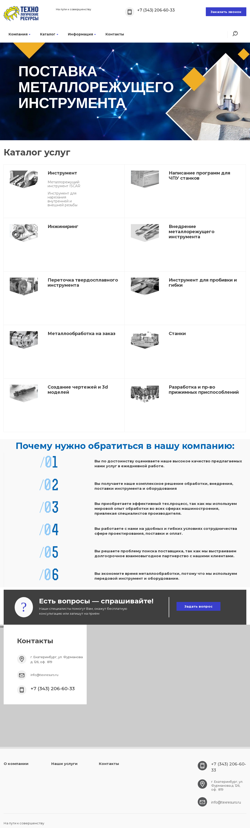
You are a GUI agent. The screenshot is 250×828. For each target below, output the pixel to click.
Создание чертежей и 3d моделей (78, 389)
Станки (177, 333)
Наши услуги (64, 763)
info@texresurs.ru (44, 675)
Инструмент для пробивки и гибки (203, 282)
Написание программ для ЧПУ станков (199, 175)
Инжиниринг (63, 226)
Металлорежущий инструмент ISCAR (64, 184)
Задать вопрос (198, 606)
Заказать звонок (226, 12)
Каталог (49, 34)
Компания (19, 34)
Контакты (114, 34)
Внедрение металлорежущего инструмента (191, 232)
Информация (82, 34)
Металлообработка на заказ (81, 333)
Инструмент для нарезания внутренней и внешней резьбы (62, 199)
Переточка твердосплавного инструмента (83, 282)
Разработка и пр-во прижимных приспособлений (204, 389)
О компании (16, 763)
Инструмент (62, 173)
